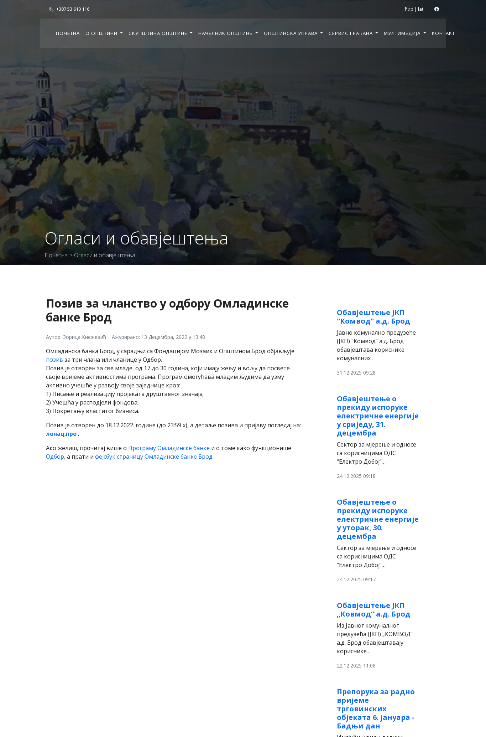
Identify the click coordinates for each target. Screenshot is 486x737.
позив (54, 360)
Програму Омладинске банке (169, 448)
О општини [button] (102, 33)
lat (420, 9)
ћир (409, 9)
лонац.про (61, 434)
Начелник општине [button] (226, 33)
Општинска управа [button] (291, 33)
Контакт (443, 33)
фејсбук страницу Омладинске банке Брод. (154, 456)
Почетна (68, 33)
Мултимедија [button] (403, 33)
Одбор (55, 456)
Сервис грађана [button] (351, 33)
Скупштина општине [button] (159, 33)
